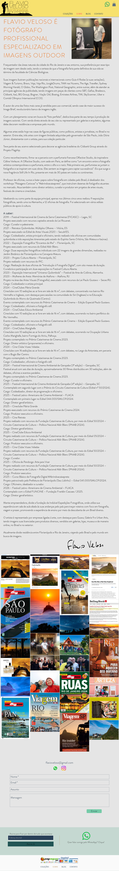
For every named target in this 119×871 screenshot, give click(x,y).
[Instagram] (64, 768)
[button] (114, 4)
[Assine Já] (31, 844)
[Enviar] (94, 811)
